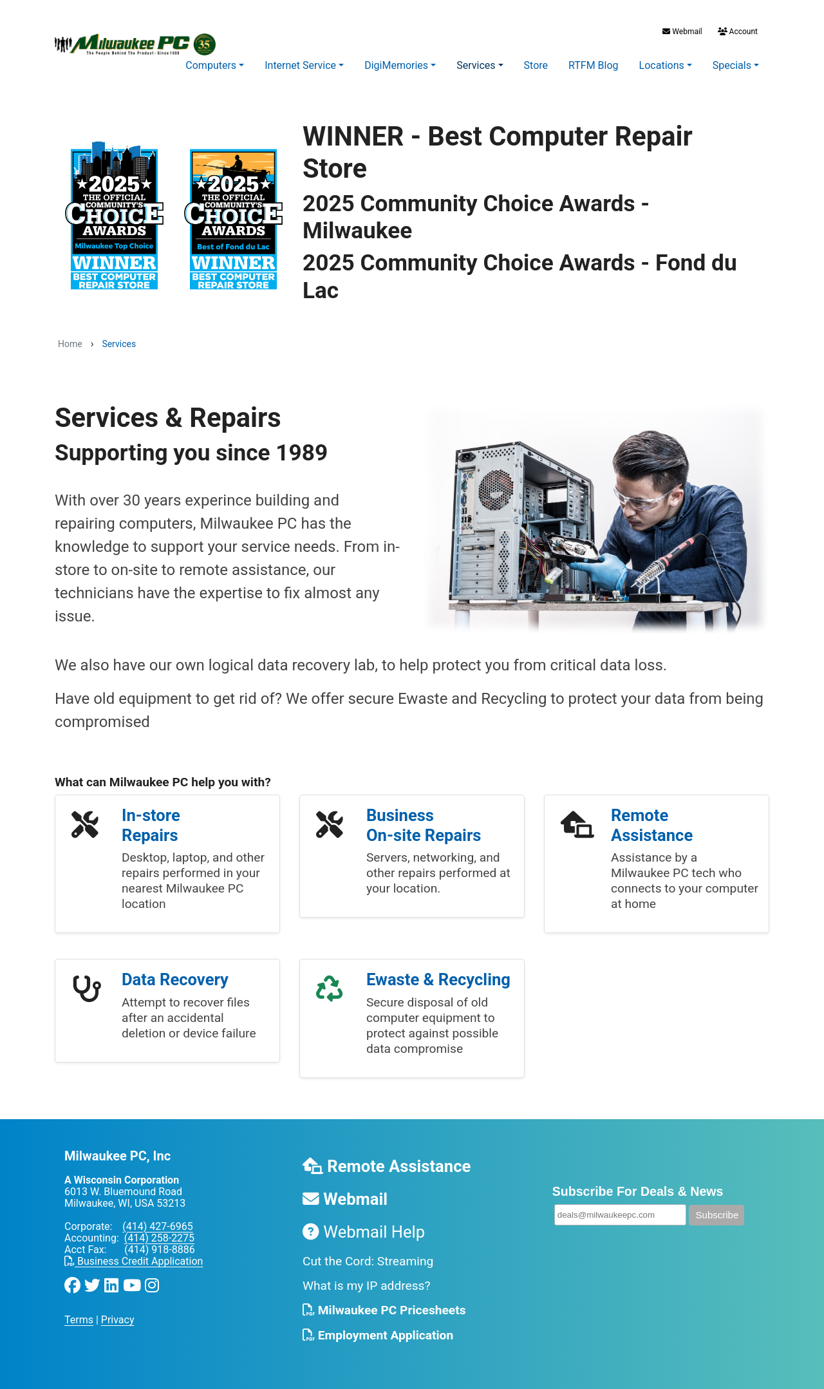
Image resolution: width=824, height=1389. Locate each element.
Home (70, 344)
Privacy (118, 1320)
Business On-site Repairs (423, 825)
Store (536, 65)
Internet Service (300, 65)
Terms (78, 1320)
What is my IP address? (367, 1285)
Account (737, 31)
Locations (661, 65)
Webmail (682, 31)
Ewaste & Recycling (438, 979)
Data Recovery (175, 979)
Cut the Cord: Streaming (368, 1261)
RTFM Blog (593, 65)
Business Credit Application (133, 1261)
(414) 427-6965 (157, 1226)
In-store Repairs (151, 825)
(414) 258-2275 (159, 1238)
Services (475, 65)
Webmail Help (364, 1232)
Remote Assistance (652, 825)
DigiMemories (396, 65)
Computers (210, 65)
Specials (732, 65)
